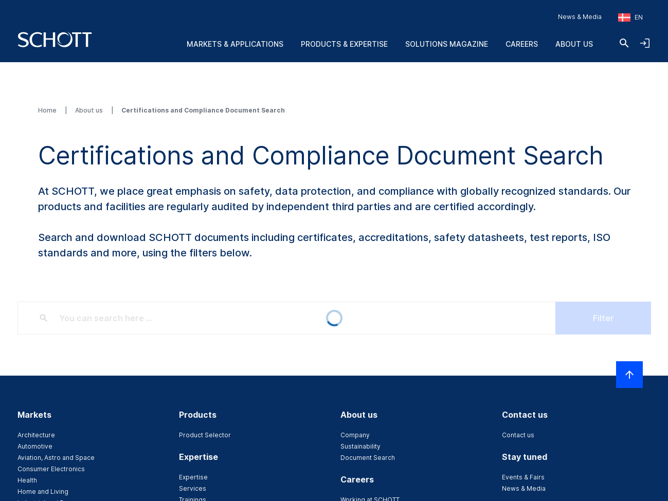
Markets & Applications (235, 44)
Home (48, 110)
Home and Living (42, 491)
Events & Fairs (523, 477)
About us (574, 44)
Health (27, 480)
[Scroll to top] (629, 374)
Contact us (518, 435)
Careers (521, 44)
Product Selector (205, 435)
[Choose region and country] (630, 17)
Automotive (34, 446)
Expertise (193, 477)
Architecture (36, 435)
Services (192, 488)
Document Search (367, 457)
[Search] (624, 43)
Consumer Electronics (51, 469)
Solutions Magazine (446, 44)
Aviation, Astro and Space (56, 457)
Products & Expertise (344, 44)
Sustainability (360, 446)
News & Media (580, 17)
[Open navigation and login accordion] (645, 43)
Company (355, 435)
